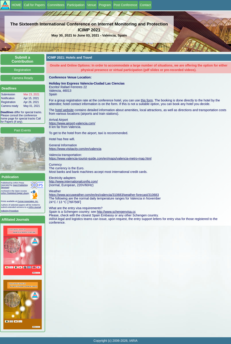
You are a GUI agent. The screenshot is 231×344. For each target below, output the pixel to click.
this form (147, 100)
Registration (22, 70)
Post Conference (125, 5)
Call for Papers (34, 5)
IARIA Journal (34, 207)
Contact (145, 5)
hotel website (64, 110)
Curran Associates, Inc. (28, 201)
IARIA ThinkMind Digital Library (15, 193)
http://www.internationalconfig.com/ (73, 181)
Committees (56, 5)
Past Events (22, 130)
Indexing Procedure (9, 211)
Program (105, 5)
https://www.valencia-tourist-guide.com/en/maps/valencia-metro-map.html (100, 158)
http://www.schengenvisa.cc (116, 211)
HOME (16, 5)
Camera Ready (22, 78)
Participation (75, 5)
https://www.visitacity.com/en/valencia (75, 149)
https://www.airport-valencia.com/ (72, 123)
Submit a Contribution (22, 59)
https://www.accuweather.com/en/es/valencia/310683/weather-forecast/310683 (104, 195)
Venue (91, 5)
